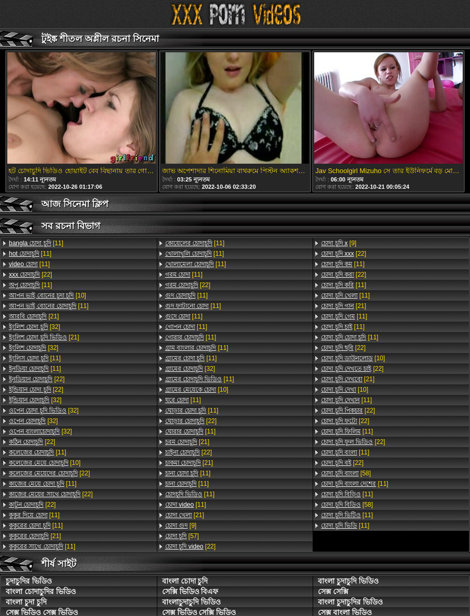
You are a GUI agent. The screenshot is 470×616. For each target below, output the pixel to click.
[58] (346, 473)
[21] (34, 316)
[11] (36, 243)
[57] (182, 536)
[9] (181, 525)
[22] (30, 274)
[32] (34, 326)
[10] (47, 295)
